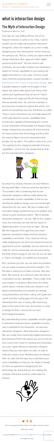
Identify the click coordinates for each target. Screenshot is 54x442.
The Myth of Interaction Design (23, 27)
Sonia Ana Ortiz (23, 435)
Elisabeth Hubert (15, 4)
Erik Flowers (37, 435)
